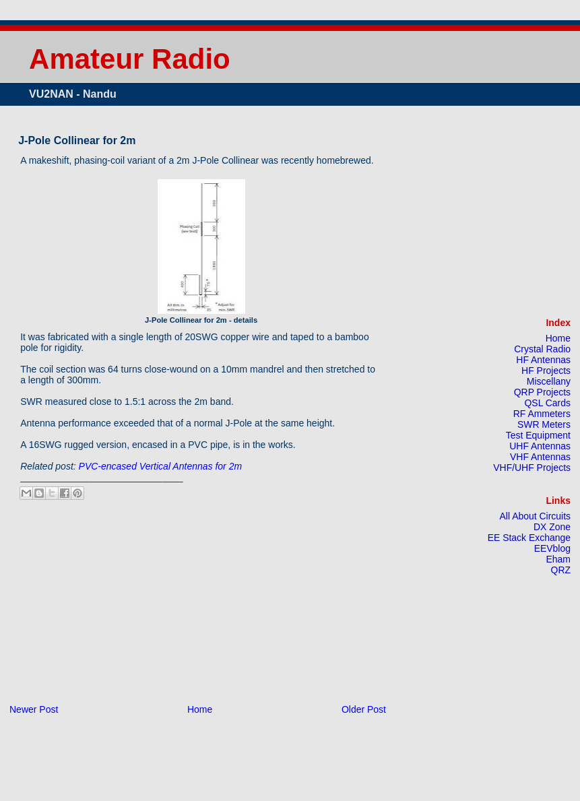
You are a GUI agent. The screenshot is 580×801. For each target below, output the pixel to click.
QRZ (561, 570)
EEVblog (552, 548)
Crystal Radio (542, 349)
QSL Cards (548, 402)
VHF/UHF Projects (532, 467)
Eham (558, 559)
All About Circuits (535, 516)
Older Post (364, 709)
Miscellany (549, 381)
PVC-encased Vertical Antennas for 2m (161, 466)
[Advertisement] (118, 608)
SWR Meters (544, 424)
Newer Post (33, 709)
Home (199, 709)
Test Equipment (538, 435)
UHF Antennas (540, 446)
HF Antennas (543, 359)
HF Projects (546, 370)
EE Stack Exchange (529, 537)
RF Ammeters (542, 413)
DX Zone (552, 526)
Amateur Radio (129, 59)
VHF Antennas (540, 456)
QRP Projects (542, 392)
